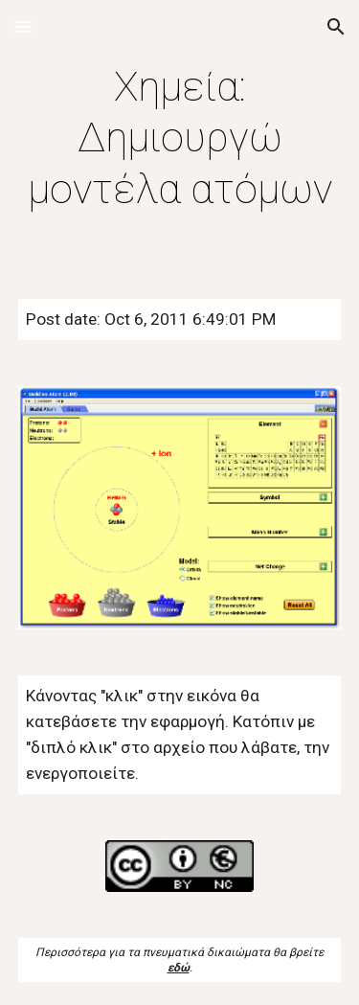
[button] (23, 26)
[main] (180, 138)
